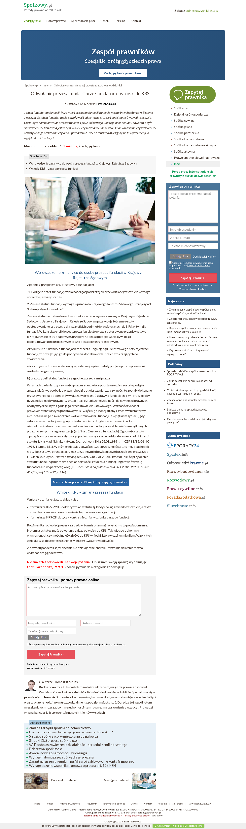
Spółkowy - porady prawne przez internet (53, 6)
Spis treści (177, 803)
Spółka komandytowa (189, 139)
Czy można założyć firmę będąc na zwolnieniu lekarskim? (71, 732)
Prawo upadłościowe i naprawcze (197, 157)
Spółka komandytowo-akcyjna (195, 145)
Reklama (120, 21)
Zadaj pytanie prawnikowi (123, 73)
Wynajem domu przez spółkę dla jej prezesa (61, 757)
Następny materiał (116, 780)
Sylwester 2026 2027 (200, 803)
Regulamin (46, 644)
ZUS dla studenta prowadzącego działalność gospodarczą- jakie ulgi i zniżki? (191, 392)
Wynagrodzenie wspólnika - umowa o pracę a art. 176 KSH (72, 765)
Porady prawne (56, 21)
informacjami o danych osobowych (107, 644)
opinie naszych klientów (196, 10)
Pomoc (49, 803)
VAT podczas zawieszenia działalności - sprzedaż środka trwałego (78, 745)
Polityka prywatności (69, 803)
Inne (177, 164)
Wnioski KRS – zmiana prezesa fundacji (53, 168)
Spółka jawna (183, 126)
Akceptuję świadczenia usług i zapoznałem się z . (76, 644)
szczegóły (157, 815)
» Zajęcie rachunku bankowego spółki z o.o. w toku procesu (192, 320)
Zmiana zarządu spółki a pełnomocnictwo (60, 728)
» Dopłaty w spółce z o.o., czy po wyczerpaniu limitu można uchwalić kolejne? (192, 329)
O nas (37, 803)
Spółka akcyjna (184, 151)
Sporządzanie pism (83, 21)
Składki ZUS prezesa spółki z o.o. (53, 740)
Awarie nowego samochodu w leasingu (58, 753)
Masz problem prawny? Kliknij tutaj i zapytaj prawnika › (90, 482)
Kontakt (136, 21)
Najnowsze (176, 301)
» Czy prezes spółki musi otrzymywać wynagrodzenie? (188, 352)
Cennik (104, 21)
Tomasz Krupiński (106, 103)
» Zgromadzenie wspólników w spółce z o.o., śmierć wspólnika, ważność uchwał (191, 311)
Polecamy (175, 364)
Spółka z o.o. (182, 108)
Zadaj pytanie (32, 21)
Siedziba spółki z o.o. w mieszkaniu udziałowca (63, 736)
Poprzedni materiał (64, 780)
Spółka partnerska (186, 133)
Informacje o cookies (114, 803)
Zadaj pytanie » (179, 435)
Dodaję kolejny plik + (204, 256)
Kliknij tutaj (70, 146)
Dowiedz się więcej (141, 825)
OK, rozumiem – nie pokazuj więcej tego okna (178, 825)
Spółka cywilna (184, 120)
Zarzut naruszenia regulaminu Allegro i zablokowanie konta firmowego (81, 761)
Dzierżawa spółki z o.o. (46, 749)
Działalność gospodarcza (191, 114)
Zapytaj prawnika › (193, 94)
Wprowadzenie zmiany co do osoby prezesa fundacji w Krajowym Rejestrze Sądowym (83, 163)
